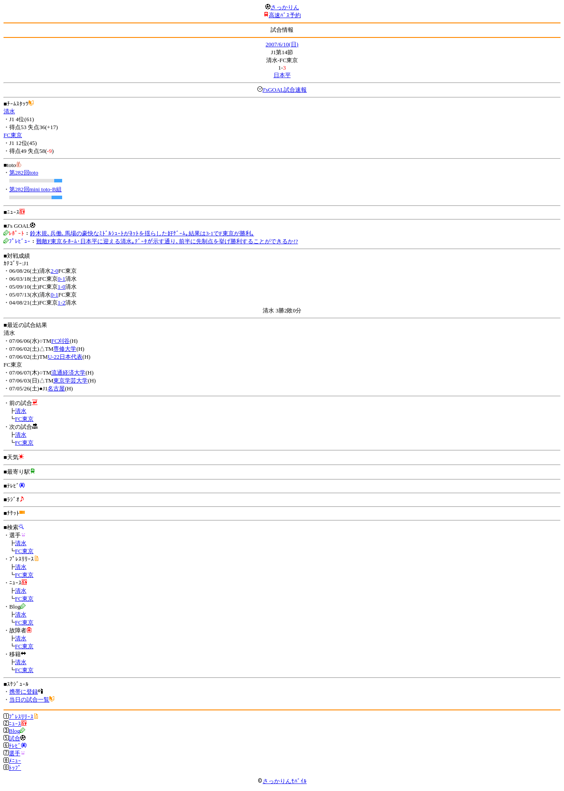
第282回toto (23, 172)
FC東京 (13, 135)
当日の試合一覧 (29, 699)
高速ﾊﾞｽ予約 (285, 15)
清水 (9, 111)
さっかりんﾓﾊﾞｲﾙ (282, 781)
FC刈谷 (60, 341)
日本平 (282, 75)
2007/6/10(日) (282, 44)
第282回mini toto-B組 (35, 189)
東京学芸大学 (70, 380)
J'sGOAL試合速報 (285, 89)
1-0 (61, 286)
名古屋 (56, 388)
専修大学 (64, 348)
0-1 (61, 278)
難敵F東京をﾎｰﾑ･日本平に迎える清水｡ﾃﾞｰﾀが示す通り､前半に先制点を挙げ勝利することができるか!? (167, 241)
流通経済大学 (68, 372)
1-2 (61, 302)
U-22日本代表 (65, 356)
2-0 (54, 270)
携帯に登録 (23, 691)
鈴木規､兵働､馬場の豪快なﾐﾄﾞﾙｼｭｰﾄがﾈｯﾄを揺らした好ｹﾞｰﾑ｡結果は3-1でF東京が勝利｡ (142, 233)
